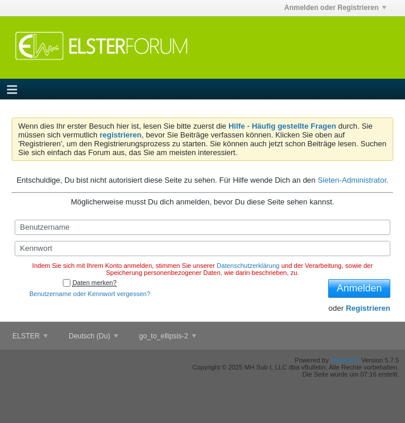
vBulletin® (345, 360)
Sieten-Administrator (352, 180)
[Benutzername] (202, 227)
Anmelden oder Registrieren (335, 8)
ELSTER (30, 336)
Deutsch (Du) (93, 336)
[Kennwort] (202, 248)
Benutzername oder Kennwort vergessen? (89, 293)
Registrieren (368, 308)
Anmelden (359, 288)
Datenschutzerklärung (248, 265)
